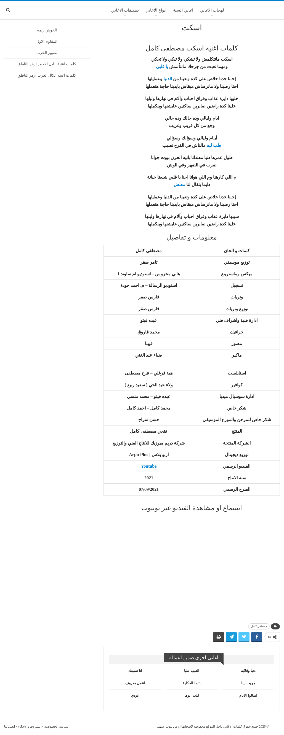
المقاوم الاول (46, 41)
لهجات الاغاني (212, 10)
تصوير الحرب (47, 53)
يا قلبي (162, 66)
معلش (179, 184)
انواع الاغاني (155, 10)
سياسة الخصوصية (56, 726)
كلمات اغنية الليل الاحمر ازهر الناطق (47, 64)
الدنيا (167, 78)
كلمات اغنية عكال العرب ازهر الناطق (47, 75)
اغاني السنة (183, 10)
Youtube (148, 466)
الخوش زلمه (47, 30)
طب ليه (214, 145)
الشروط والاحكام (29, 726)
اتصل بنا (9, 726)
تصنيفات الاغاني (125, 10)
